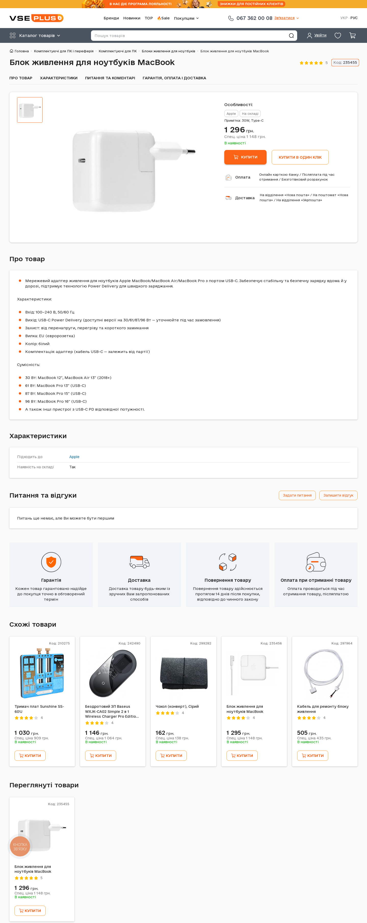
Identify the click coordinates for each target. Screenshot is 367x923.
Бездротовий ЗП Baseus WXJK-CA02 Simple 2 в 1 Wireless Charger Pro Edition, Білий (112, 711)
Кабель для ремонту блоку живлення (323, 709)
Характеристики (58, 78)
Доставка (245, 198)
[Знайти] (291, 35)
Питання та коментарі (110, 78)
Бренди (111, 18)
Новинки (131, 18)
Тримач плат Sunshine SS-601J (39, 709)
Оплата (242, 177)
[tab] (30, 110)
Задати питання (297, 495)
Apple (74, 457)
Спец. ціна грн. (245, 136)
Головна (22, 51)
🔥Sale (163, 18)
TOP (149, 18)
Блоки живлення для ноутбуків (168, 51)
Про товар (20, 78)
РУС (354, 18)
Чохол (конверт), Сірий (177, 706)
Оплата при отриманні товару (316, 580)
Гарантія (51, 580)
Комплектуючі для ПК (118, 51)
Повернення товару (227, 580)
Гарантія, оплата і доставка (174, 78)
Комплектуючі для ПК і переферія (64, 51)
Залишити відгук (338, 495)
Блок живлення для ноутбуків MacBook (245, 709)
